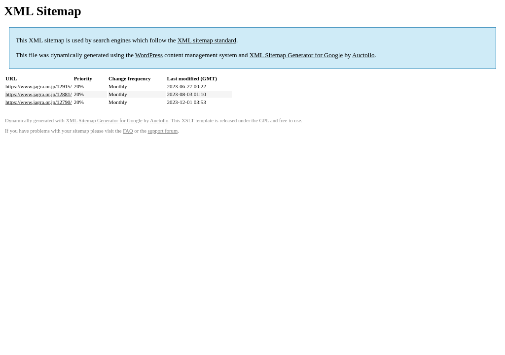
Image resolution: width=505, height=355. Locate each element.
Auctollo (363, 55)
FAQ (128, 131)
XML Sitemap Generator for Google (296, 55)
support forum (163, 131)
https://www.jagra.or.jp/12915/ (38, 86)
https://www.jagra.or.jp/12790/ (38, 102)
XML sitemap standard (207, 40)
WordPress (149, 55)
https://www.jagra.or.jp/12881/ (38, 94)
